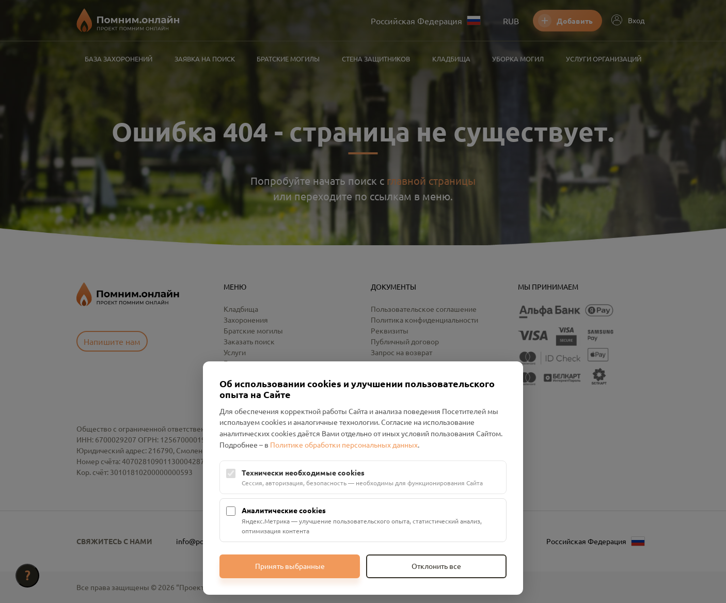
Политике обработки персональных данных (344, 444)
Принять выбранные (290, 565)
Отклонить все (436, 565)
